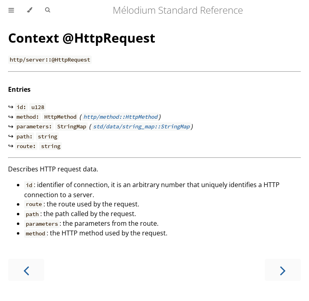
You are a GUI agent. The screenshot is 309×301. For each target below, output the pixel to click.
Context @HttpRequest (81, 37)
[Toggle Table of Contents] (11, 10)
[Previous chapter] (26, 270)
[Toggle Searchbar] (47, 10)
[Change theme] (30, 10)
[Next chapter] (283, 270)
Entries (19, 89)
